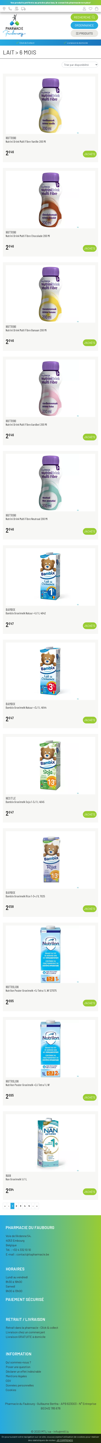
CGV (8, 1380)
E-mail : (27, 1254)
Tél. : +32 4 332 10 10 (18, 1249)
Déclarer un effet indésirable (23, 1371)
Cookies (11, 1390)
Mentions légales (16, 1376)
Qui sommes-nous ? (18, 1362)
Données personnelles (20, 1385)
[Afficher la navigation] (84, 33)
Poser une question (18, 1367)
